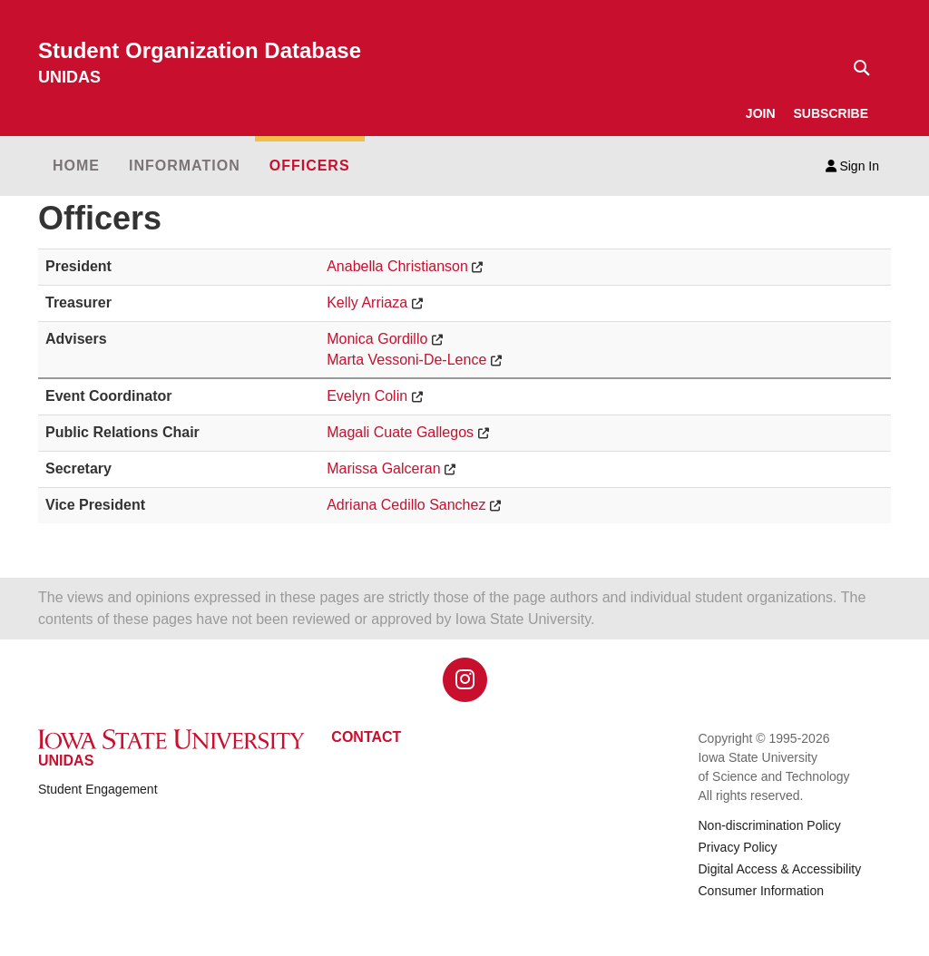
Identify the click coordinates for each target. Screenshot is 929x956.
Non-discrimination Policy (769, 825)
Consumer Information (761, 890)
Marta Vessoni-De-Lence (406, 359)
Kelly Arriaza (367, 302)
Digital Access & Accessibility (779, 869)
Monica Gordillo (377, 338)
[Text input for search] (856, 68)
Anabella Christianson (397, 266)
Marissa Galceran (383, 468)
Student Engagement (98, 789)
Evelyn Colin (367, 396)
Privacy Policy (737, 847)
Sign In (852, 166)
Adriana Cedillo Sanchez (406, 504)
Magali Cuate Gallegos (400, 432)
